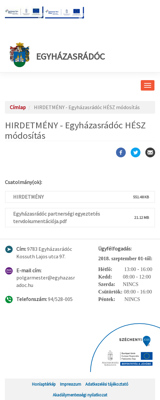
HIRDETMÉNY (28, 196)
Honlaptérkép (44, 384)
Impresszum (70, 384)
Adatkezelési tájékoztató (106, 384)
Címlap (18, 107)
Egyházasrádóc (57, 54)
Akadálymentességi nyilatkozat (80, 394)
